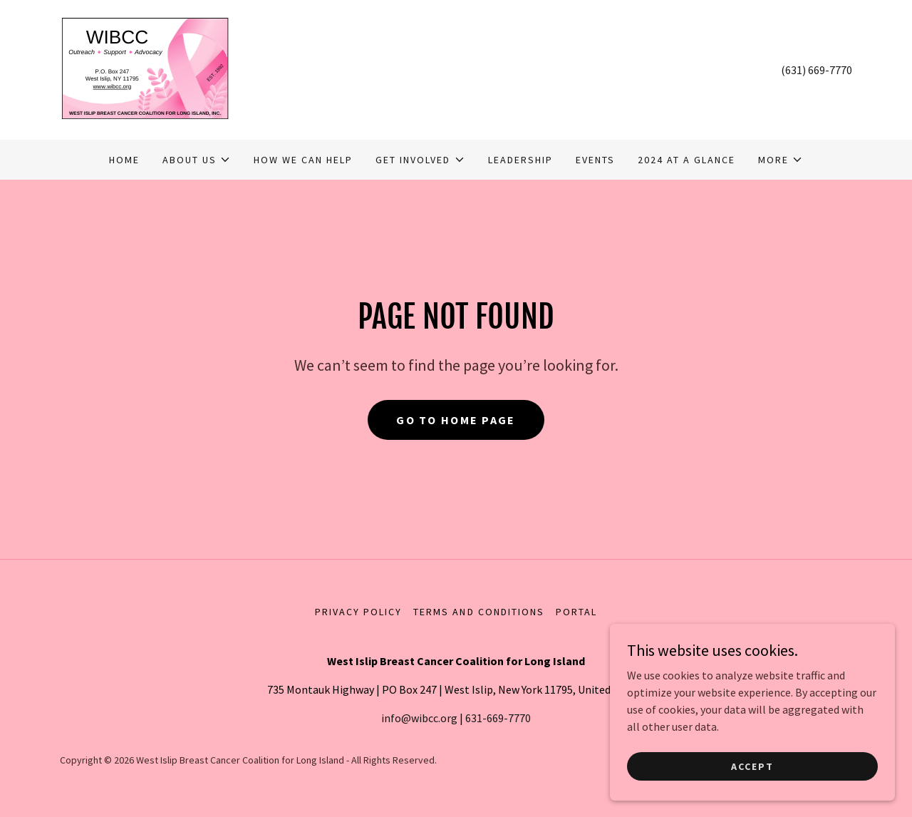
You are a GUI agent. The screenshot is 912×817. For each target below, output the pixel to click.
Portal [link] (576, 611)
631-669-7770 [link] (498, 718)
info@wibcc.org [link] (419, 718)
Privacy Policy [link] (358, 611)
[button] (196, 159)
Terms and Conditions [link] (478, 611)
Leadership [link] (520, 159)
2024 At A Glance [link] (686, 159)
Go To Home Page (455, 420)
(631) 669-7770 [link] (816, 70)
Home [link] (124, 159)
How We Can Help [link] (303, 159)
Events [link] (595, 159)
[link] (144, 68)
